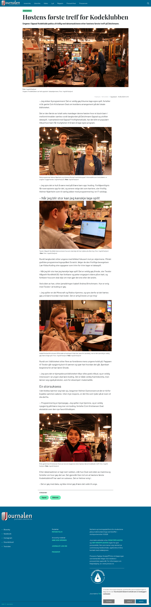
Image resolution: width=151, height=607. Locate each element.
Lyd (52, 3)
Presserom (83, 3)
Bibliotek (55, 497)
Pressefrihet (71, 3)
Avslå (129, 601)
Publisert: (98, 97)
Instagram (8, 538)
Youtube (7, 546)
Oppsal (44, 497)
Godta (141, 601)
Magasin (60, 3)
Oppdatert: (114, 97)
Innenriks (27, 3)
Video (46, 3)
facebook (7, 534)
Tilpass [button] (109, 601)
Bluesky (7, 529)
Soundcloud (9, 542)
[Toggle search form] (148, 3)
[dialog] (125, 596)
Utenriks (37, 3)
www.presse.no (108, 564)
